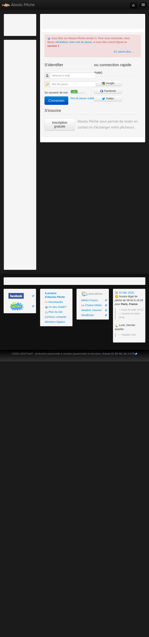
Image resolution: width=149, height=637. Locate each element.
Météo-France (89, 300)
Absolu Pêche (18, 5)
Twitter (108, 98)
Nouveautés (54, 302)
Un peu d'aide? (56, 307)
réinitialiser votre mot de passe (73, 42)
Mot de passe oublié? (83, 98)
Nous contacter (56, 317)
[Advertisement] (26, 24)
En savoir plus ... (124, 51)
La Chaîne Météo (91, 305)
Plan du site (54, 312)
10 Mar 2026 (124, 292)
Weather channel (91, 310)
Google (108, 83)
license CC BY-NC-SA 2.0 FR (118, 353)
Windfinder (87, 315)
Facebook (108, 91)
